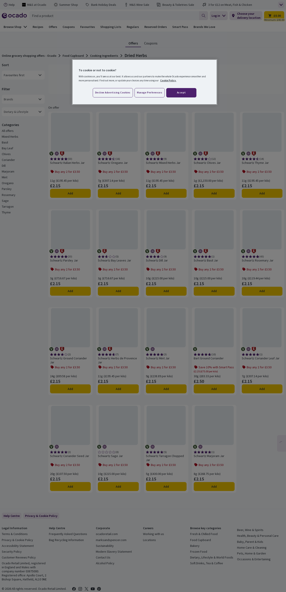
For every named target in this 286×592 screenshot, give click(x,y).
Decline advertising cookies (112, 92)
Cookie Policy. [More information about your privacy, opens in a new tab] (168, 80)
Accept (181, 92)
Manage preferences (149, 92)
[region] (144, 82)
